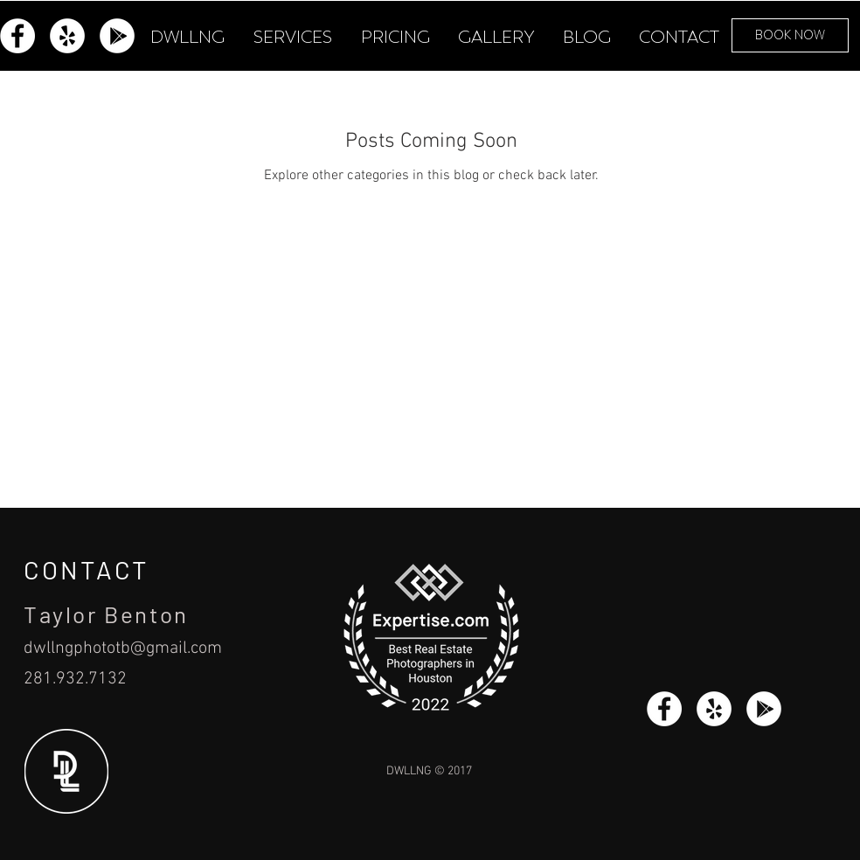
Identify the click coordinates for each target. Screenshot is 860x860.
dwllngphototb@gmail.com (123, 648)
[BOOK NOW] (790, 35)
